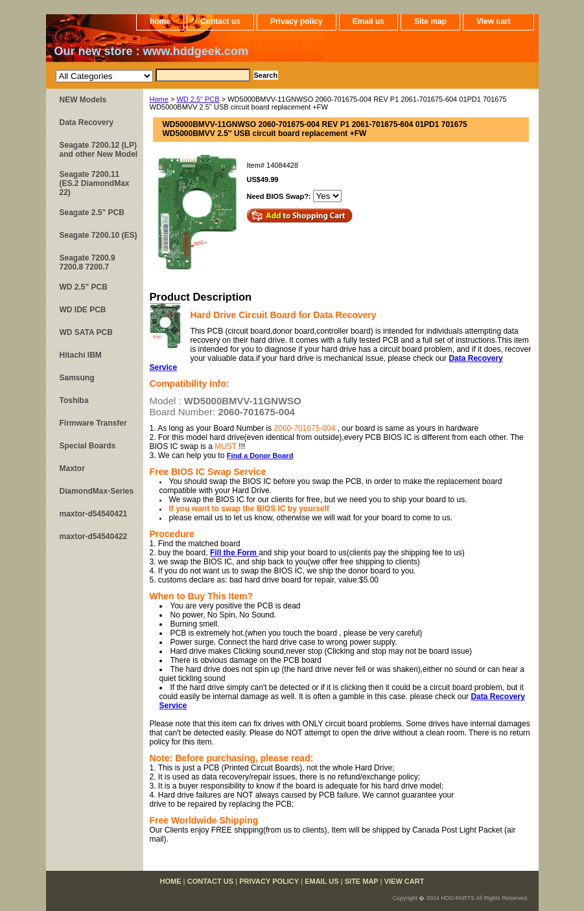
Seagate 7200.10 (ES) (98, 235)
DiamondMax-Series (97, 491)
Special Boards (88, 445)
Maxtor (72, 468)
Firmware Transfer (93, 423)
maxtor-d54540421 (94, 513)
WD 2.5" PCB (197, 99)
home (160, 21)
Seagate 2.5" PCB (92, 212)
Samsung (77, 377)
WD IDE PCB (83, 309)
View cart (493, 21)
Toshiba (74, 400)
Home (159, 99)
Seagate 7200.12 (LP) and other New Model (99, 150)
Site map (430, 21)
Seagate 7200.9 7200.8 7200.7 (87, 262)
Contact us (220, 21)
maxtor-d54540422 (94, 536)
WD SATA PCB (86, 332)
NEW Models (83, 99)
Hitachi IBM (81, 355)
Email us (368, 21)
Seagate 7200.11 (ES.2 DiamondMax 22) (95, 183)
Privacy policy (296, 21)
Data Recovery (86, 122)
